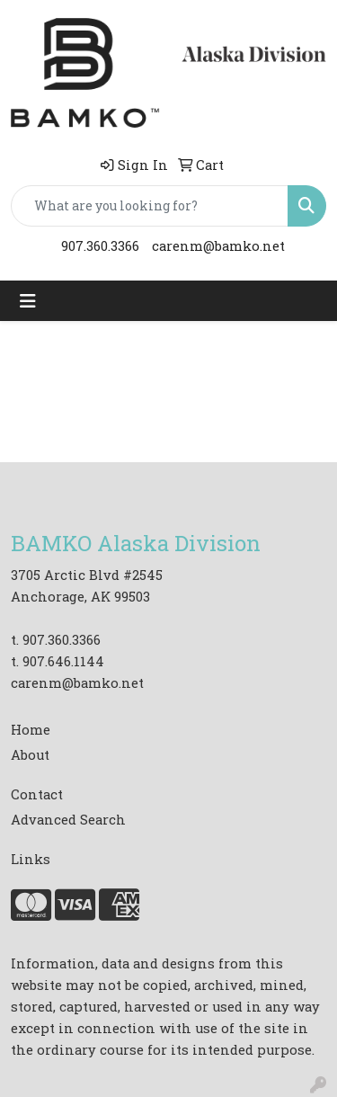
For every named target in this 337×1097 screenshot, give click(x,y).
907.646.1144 (63, 661)
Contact (37, 794)
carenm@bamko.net (218, 245)
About (30, 754)
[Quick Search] (149, 206)
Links (30, 859)
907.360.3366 (100, 245)
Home (30, 729)
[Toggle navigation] (28, 301)
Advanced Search (68, 819)
